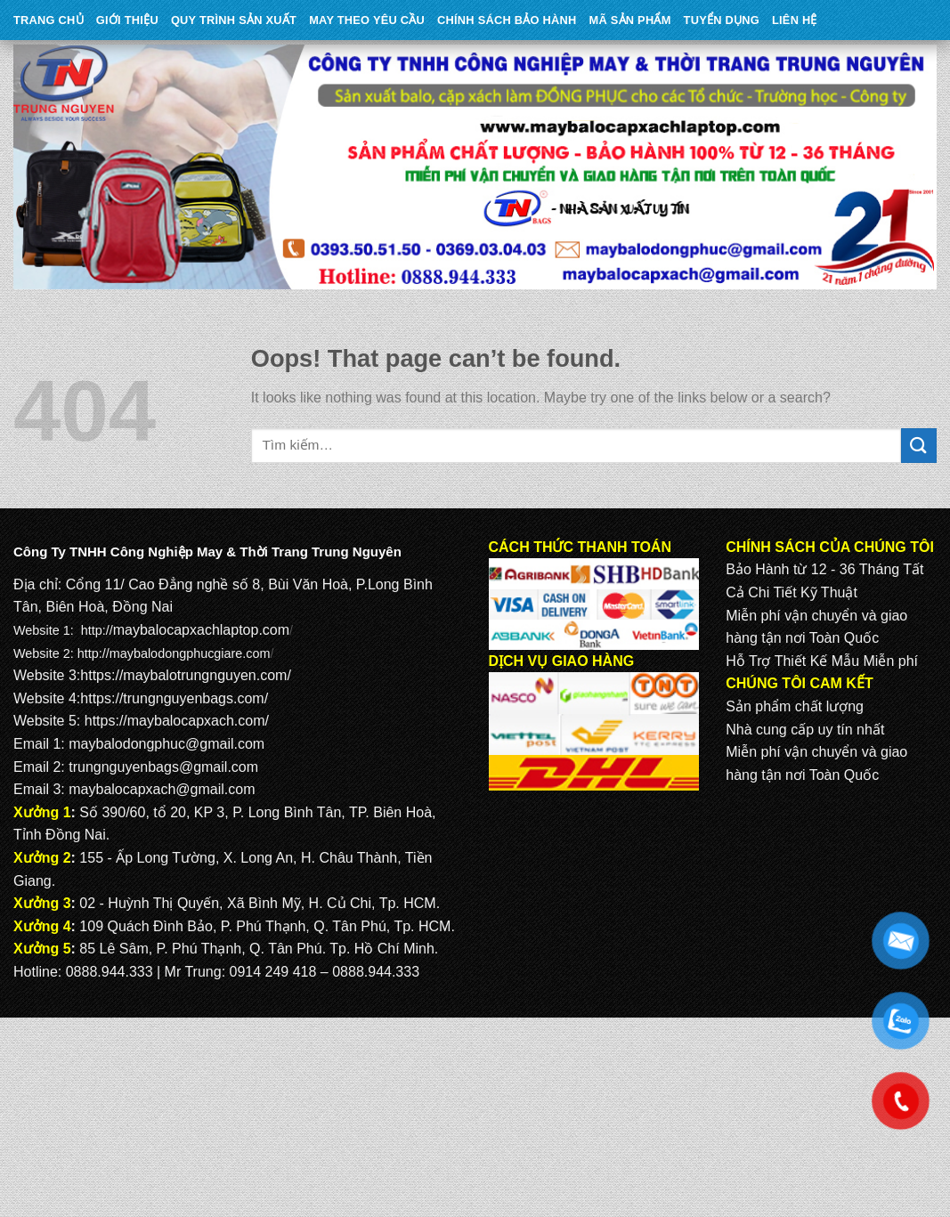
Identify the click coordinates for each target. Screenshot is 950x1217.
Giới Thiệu (127, 20)
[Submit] (919, 445)
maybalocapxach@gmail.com (162, 789)
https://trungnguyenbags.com (172, 698)
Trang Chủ (48, 20)
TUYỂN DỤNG (721, 20)
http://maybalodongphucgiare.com (174, 653)
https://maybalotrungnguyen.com (183, 675)
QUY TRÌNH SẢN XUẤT (233, 20)
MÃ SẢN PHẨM (630, 20)
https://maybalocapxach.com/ (177, 720)
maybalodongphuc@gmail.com (166, 743)
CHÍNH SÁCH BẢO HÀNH (506, 20)
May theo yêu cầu (367, 20)
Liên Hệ (794, 20)
